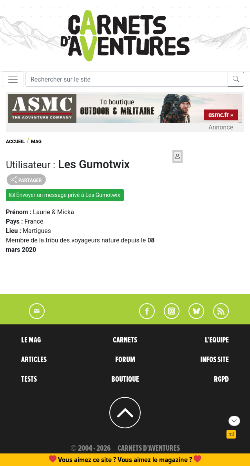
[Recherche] (126, 79)
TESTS (29, 379)
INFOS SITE (214, 360)
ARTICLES (34, 360)
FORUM (125, 360)
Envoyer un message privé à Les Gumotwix (64, 195)
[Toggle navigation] (13, 79)
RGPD (221, 379)
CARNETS (125, 340)
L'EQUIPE (217, 340)
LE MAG (31, 340)
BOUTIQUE (125, 379)
